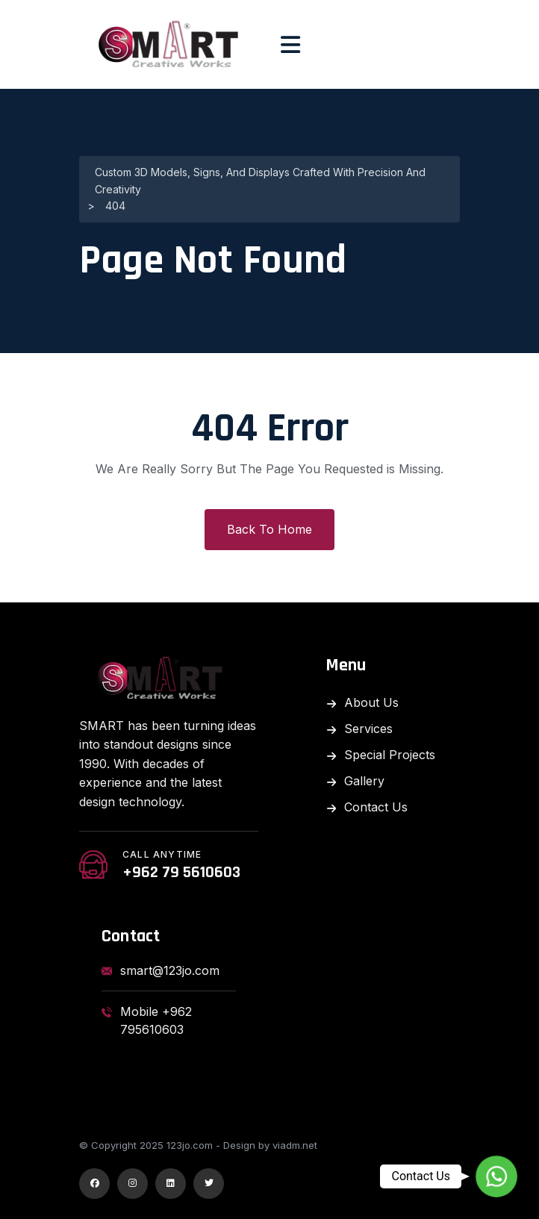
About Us (371, 702)
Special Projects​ (389, 754)
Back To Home (269, 529)
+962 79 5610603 (181, 872)
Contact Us (376, 806)
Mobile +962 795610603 (147, 1020)
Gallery (364, 780)
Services (368, 728)
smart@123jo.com (160, 970)
